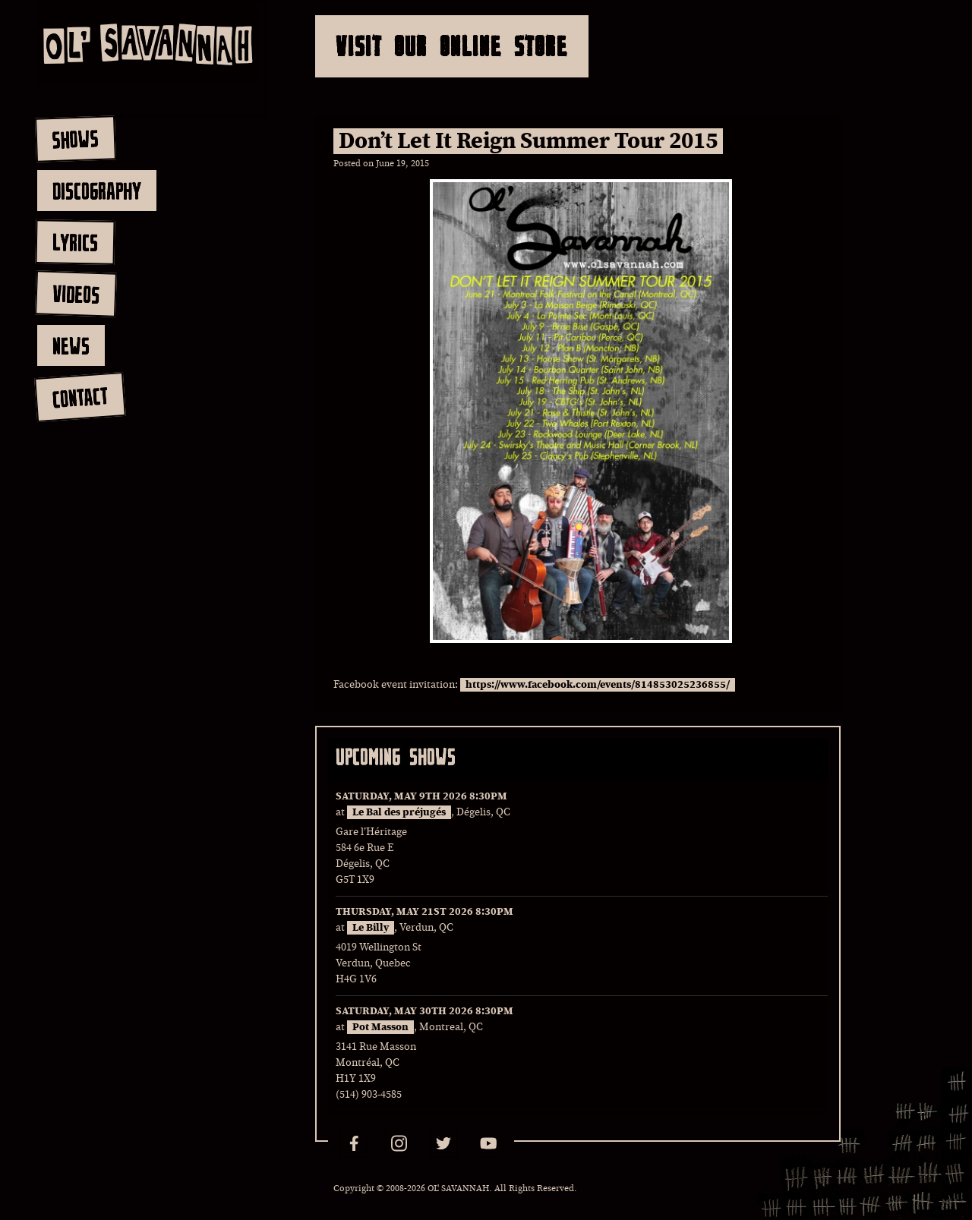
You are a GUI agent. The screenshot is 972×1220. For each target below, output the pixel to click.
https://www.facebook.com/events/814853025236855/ (597, 684)
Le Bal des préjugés (399, 812)
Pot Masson (380, 1027)
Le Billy (370, 927)
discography (96, 190)
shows (75, 139)
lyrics (75, 242)
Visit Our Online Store (452, 46)
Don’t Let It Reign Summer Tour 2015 (528, 141)
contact (79, 397)
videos (75, 294)
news (71, 345)
